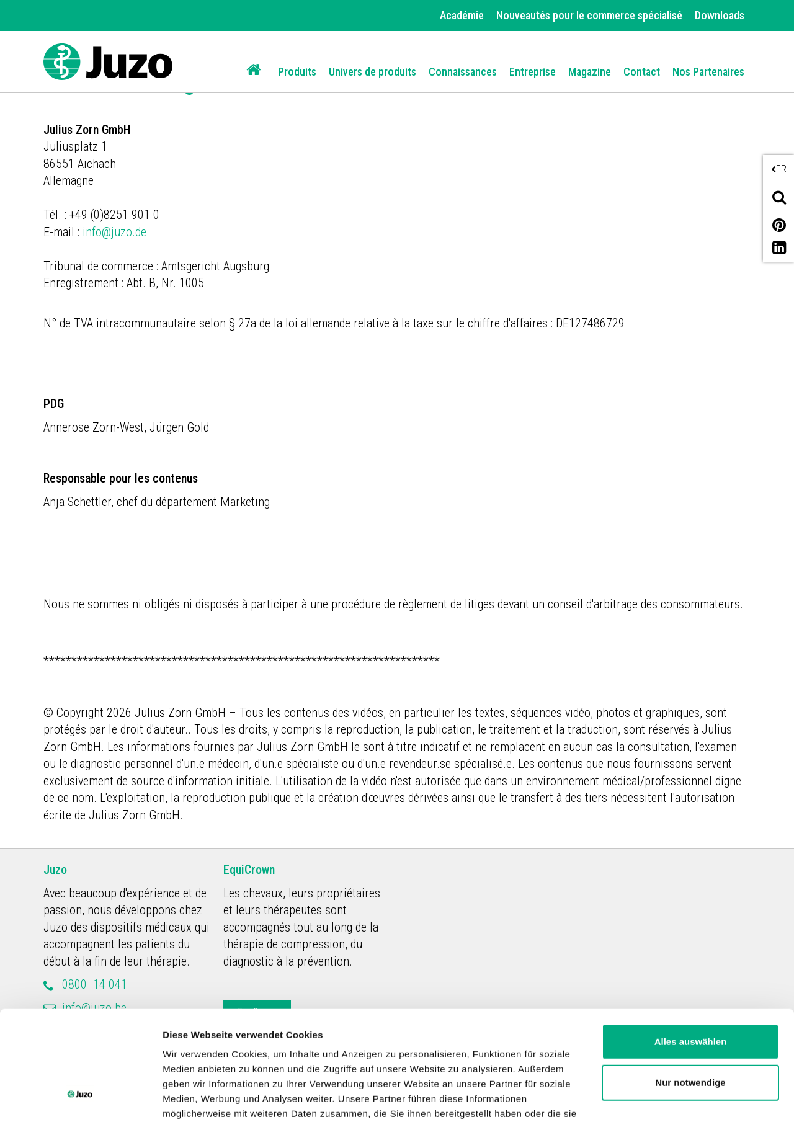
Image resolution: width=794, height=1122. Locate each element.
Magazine (589, 71)
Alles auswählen (690, 948)
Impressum (510, 1064)
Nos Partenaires (708, 71)
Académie (462, 15)
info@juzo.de (116, 232)
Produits (297, 71)
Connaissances (463, 71)
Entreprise (532, 71)
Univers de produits (372, 71)
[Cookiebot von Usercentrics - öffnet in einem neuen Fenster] (80, 1098)
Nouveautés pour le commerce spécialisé (589, 15)
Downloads (719, 15)
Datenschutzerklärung (410, 1064)
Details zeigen (194, 1097)
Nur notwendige (690, 989)
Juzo (55, 869)
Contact (641, 71)
